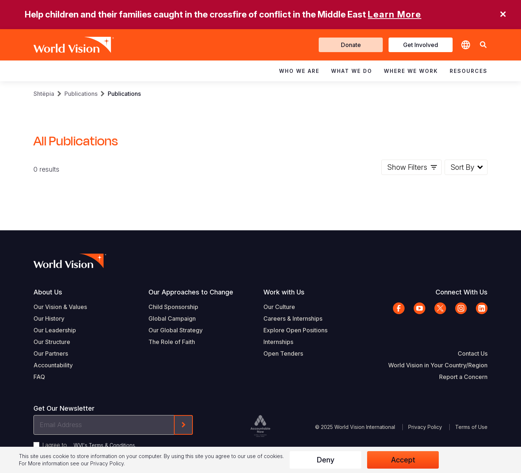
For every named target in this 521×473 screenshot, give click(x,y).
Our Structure (51, 341)
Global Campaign (172, 318)
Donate (351, 44)
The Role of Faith (171, 341)
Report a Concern (463, 376)
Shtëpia (43, 93)
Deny (325, 460)
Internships (278, 341)
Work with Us (284, 292)
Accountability (53, 365)
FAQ (39, 376)
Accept (403, 460)
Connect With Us (462, 292)
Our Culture (279, 306)
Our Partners (50, 353)
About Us (47, 292)
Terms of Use (471, 427)
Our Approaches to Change (190, 292)
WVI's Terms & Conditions (104, 445)
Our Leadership (54, 330)
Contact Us (473, 353)
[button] (483, 45)
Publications (81, 93)
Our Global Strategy (175, 330)
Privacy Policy (425, 427)
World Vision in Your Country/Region (438, 365)
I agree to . (89, 445)
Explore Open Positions (295, 330)
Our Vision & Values (60, 306)
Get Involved (420, 44)
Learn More (394, 14)
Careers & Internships (292, 318)
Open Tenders (283, 353)
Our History (48, 318)
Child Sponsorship (173, 306)
